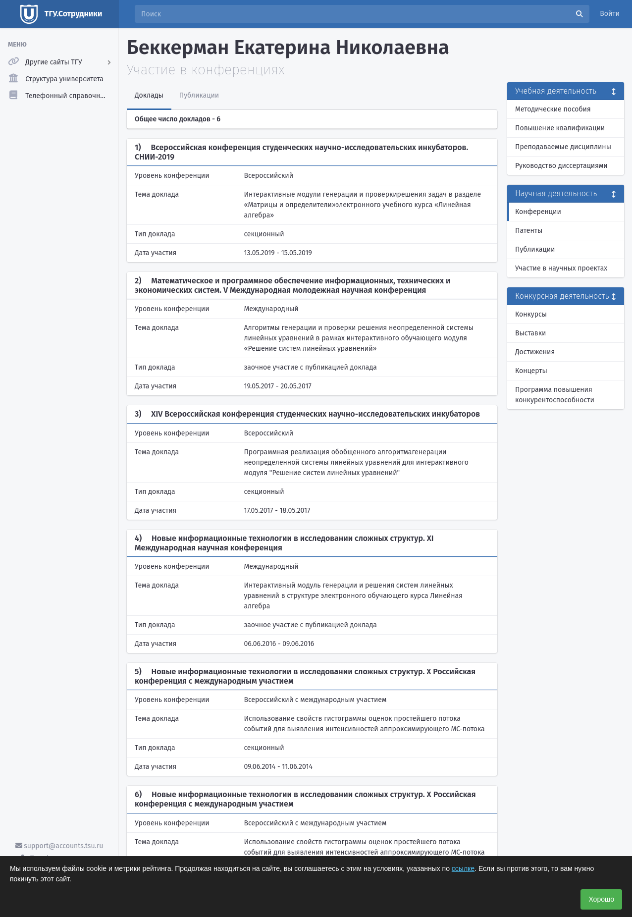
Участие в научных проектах (561, 268)
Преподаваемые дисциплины (563, 147)
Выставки (530, 333)
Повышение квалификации (560, 128)
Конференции (538, 212)
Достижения (535, 352)
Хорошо (601, 899)
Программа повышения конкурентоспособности (554, 394)
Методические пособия (553, 109)
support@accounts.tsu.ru (59, 846)
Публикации (535, 249)
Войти (610, 13)
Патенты (528, 230)
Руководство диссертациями (561, 166)
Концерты (531, 371)
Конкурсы (531, 314)
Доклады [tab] (149, 95)
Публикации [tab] (199, 95)
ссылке (463, 868)
